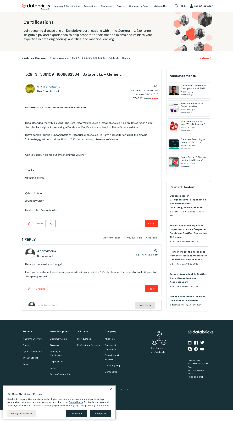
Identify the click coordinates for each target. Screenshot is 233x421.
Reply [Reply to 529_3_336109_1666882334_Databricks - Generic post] (151, 223)
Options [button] (204, 57)
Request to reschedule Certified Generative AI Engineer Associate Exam (188, 278)
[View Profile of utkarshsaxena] (49, 86)
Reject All (77, 413)
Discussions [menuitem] (90, 6)
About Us (110, 338)
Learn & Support (59, 331)
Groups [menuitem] (121, 6)
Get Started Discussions (184, 211)
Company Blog (113, 365)
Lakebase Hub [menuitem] (160, 6)
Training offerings (181, 305)
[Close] (110, 389)
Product (27, 331)
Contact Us (111, 371)
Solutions (82, 331)
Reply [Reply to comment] (151, 288)
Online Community (60, 374)
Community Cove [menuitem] (138, 6)
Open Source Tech (32, 351)
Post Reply (145, 305)
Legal (52, 367)
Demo (26, 364)
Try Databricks (30, 357)
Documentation (58, 338)
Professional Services (88, 345)
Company (110, 331)
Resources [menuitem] (106, 6)
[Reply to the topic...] (86, 305)
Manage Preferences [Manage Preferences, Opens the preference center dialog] (21, 413)
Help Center (56, 361)
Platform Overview (32, 338)
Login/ (203, 6)
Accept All (100, 413)
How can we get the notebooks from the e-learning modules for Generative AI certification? (188, 255)
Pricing (26, 345)
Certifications (60, 57)
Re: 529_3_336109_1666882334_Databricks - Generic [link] (101, 57)
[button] (29, 223)
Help (184, 6)
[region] (59, 402)
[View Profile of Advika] (154, 98)
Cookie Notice (76, 402)
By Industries (84, 338)
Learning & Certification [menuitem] (67, 6)
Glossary (54, 345)
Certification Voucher (47, 210)
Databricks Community (36, 7)
